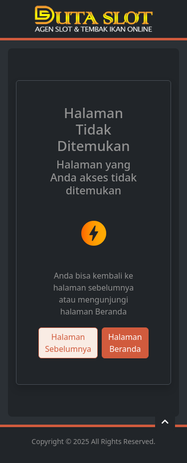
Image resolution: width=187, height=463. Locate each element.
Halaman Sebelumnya (68, 342)
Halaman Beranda (125, 342)
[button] (165, 421)
